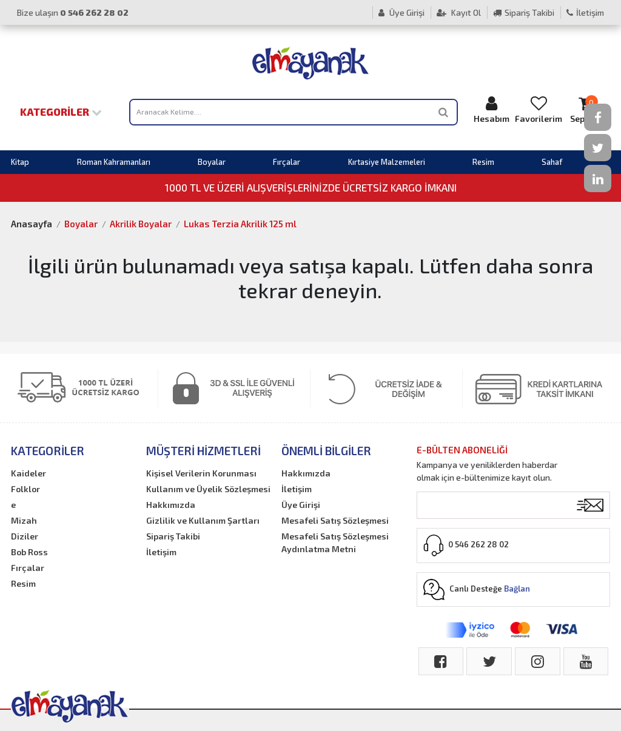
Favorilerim (538, 109)
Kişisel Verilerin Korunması (201, 473)
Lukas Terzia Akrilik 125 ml (240, 223)
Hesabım (491, 109)
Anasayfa (31, 223)
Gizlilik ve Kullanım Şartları (203, 520)
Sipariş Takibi (523, 12)
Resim (483, 162)
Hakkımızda (170, 504)
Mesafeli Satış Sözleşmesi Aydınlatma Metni (335, 542)
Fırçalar (286, 162)
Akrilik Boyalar (141, 223)
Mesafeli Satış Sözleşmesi (335, 520)
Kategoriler (61, 111)
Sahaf (552, 162)
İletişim (585, 12)
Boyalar (212, 162)
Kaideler (28, 473)
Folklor (25, 489)
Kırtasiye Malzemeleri (386, 162)
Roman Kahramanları (113, 162)
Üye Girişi (401, 12)
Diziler (24, 536)
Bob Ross (29, 552)
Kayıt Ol (459, 12)
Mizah (24, 520)
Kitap (20, 162)
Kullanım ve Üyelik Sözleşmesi (208, 489)
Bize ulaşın (73, 12)
